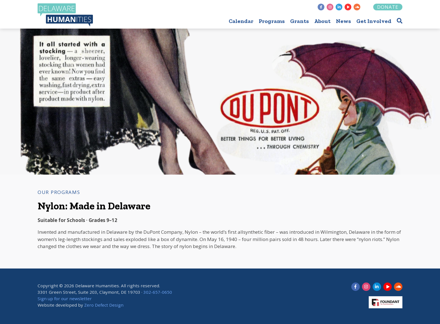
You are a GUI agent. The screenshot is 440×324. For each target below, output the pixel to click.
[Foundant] (367, 7)
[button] (399, 20)
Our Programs (59, 192)
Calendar (241, 21)
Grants (299, 21)
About (322, 21)
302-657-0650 (157, 292)
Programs (272, 21)
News (343, 21)
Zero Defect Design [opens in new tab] (103, 305)
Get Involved (373, 21)
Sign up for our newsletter (65, 298)
